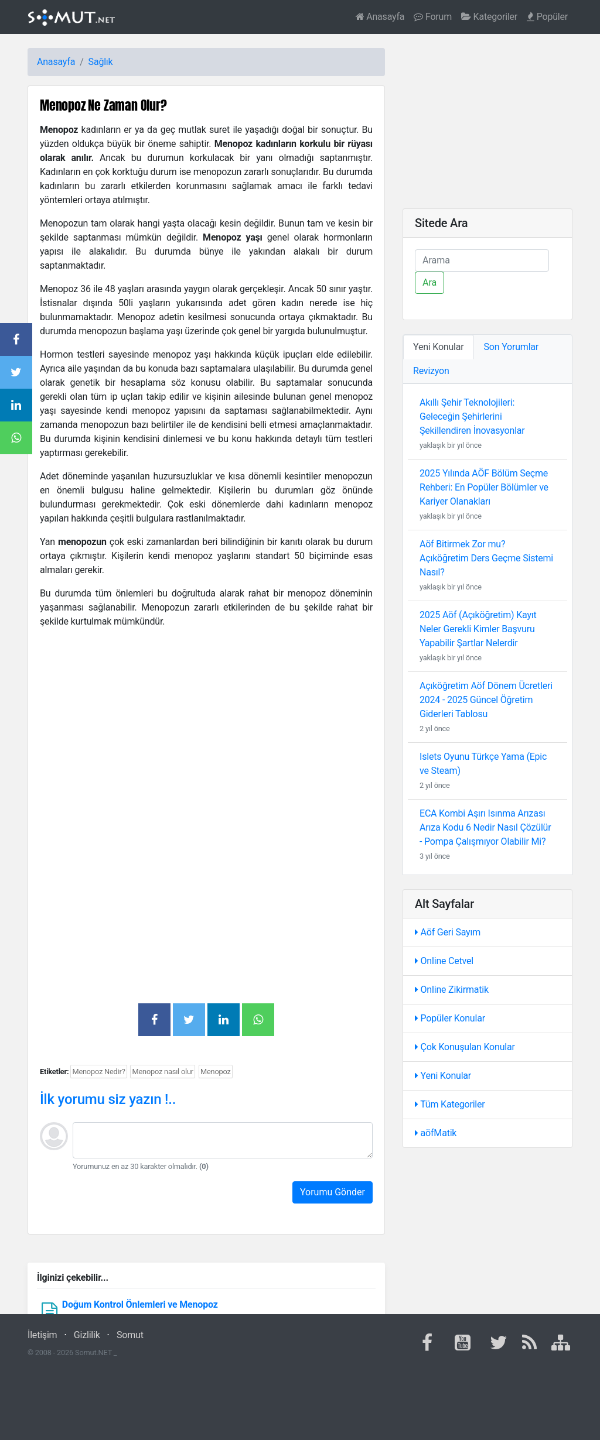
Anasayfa (380, 16)
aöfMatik (435, 1133)
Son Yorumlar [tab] (511, 346)
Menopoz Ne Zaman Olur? (103, 105)
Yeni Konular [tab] (438, 346)
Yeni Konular (443, 1075)
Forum (433, 16)
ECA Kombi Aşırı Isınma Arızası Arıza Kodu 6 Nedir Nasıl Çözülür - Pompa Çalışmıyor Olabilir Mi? (485, 827)
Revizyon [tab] (431, 370)
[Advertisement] (206, 720)
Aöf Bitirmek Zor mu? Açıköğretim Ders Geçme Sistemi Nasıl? (486, 558)
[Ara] (482, 260)
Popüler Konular (450, 1018)
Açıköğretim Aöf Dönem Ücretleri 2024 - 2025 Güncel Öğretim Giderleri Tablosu (486, 699)
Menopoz (215, 1071)
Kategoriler (489, 16)
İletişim (42, 1334)
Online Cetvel (444, 960)
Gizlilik (87, 1334)
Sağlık (100, 61)
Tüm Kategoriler (450, 1104)
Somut (130, 1334)
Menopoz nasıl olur (162, 1071)
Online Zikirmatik (452, 989)
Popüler (547, 16)
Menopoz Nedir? (98, 1071)
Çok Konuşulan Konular (465, 1046)
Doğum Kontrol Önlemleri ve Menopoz (140, 1304)
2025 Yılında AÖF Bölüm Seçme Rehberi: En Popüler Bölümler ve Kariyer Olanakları (484, 487)
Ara (429, 282)
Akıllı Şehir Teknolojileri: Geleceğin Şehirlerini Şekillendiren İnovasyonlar (472, 416)
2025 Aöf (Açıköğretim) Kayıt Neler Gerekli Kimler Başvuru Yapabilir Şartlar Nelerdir (478, 629)
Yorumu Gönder (332, 1192)
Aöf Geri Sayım (447, 932)
